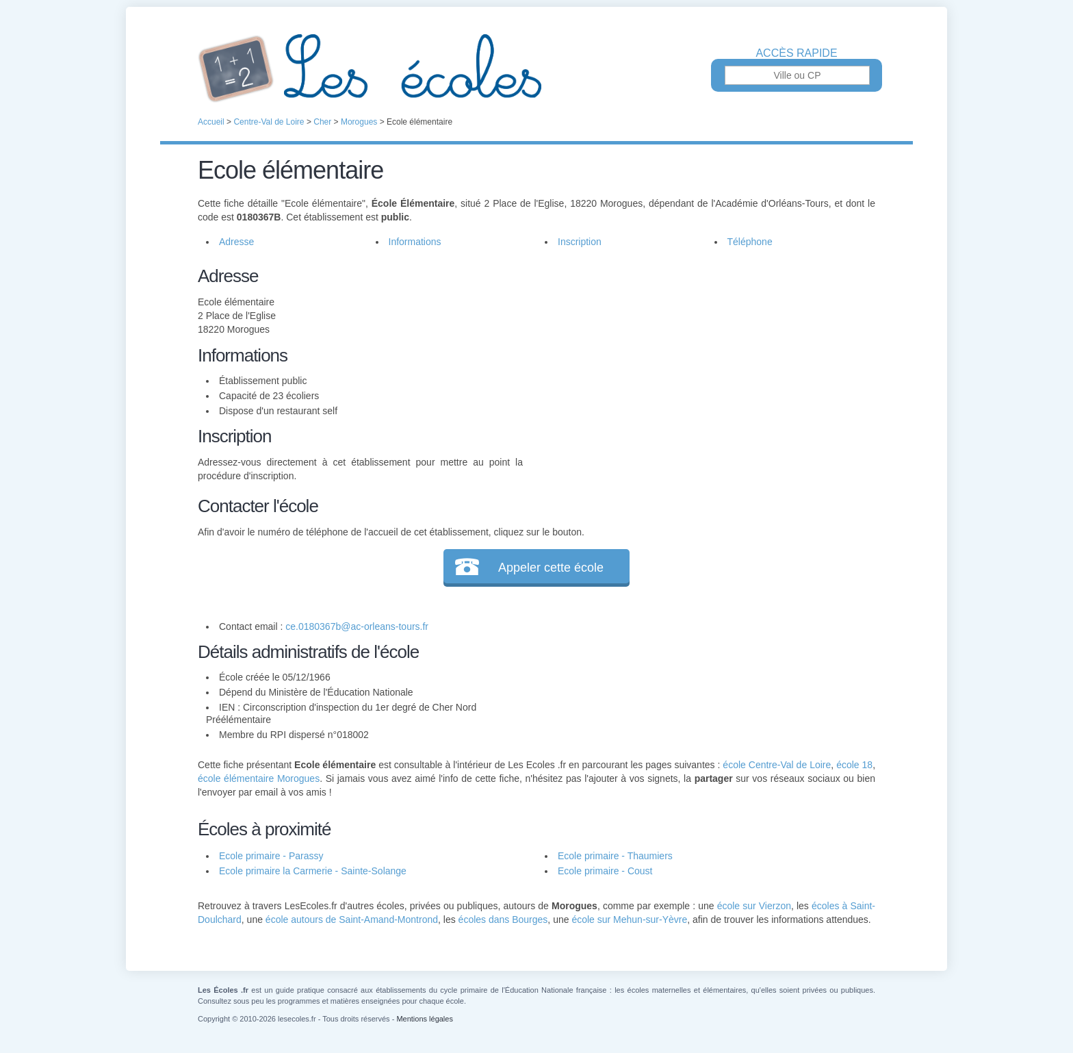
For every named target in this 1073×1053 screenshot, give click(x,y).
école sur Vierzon (754, 905)
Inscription (580, 241)
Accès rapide (796, 53)
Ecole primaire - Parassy (271, 855)
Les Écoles (536, 68)
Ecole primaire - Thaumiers (615, 855)
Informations (415, 241)
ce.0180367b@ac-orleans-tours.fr (356, 626)
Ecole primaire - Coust (605, 870)
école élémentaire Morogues (259, 778)
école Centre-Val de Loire (777, 764)
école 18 (854, 764)
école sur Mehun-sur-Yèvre (629, 919)
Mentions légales (424, 1019)
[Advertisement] (699, 359)
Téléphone (750, 241)
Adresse (236, 241)
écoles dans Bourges (503, 919)
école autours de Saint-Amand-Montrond (352, 919)
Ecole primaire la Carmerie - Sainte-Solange (312, 870)
